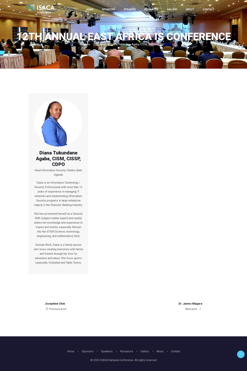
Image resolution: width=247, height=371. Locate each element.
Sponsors (108, 9)
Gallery (172, 9)
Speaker (100, 44)
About (190, 9)
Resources (151, 9)
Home (89, 9)
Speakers (130, 9)
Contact (208, 9)
